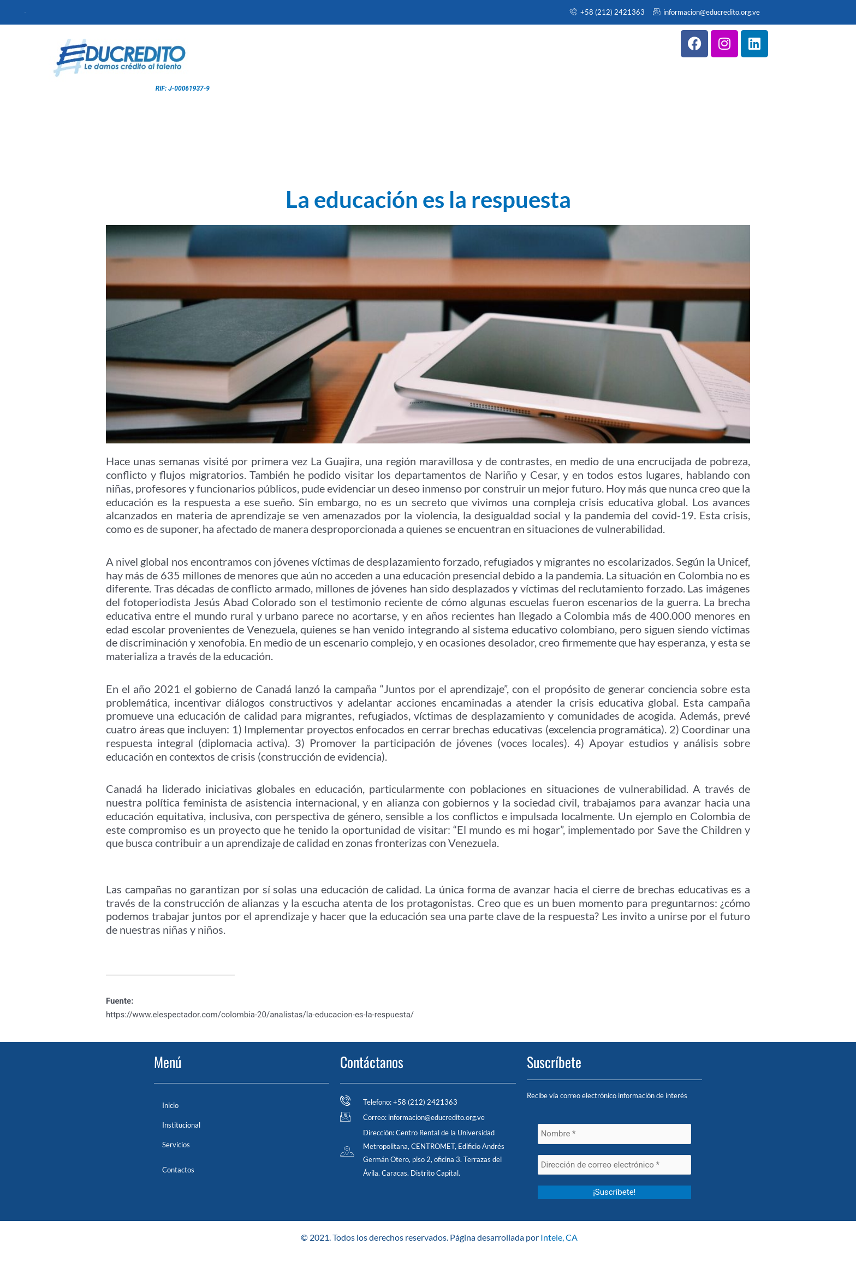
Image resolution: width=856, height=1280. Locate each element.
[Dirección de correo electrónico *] (614, 1165)
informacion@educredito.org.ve (706, 12)
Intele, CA (559, 1237)
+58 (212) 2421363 (607, 12)
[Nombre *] (614, 1134)
